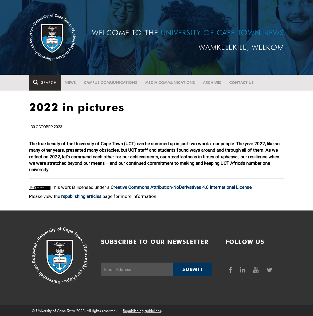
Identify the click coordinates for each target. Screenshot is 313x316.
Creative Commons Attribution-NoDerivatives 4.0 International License (181, 187)
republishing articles (81, 196)
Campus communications (110, 82)
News (70, 82)
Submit (192, 269)
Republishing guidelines (142, 311)
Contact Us (241, 82)
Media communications (170, 82)
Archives (212, 82)
